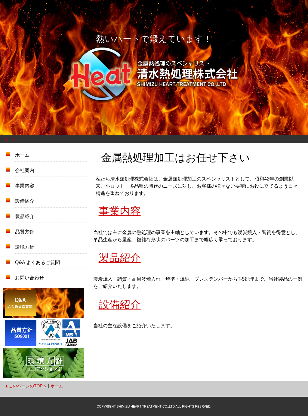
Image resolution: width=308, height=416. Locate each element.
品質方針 (24, 231)
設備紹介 (24, 201)
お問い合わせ (29, 277)
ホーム (10, 139)
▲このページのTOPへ (25, 386)
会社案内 (24, 170)
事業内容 (24, 185)
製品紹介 (24, 216)
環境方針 (24, 247)
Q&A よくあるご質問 (37, 262)
